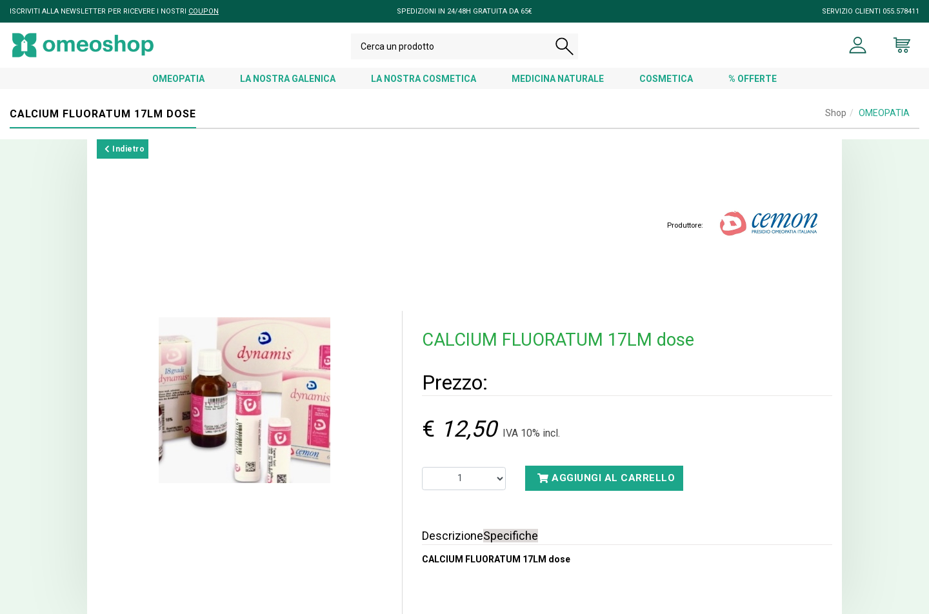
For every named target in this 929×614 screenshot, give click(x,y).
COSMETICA (666, 79)
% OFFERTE (752, 79)
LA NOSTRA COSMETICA (423, 79)
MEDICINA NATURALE (558, 79)
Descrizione (452, 535)
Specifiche (510, 535)
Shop (835, 113)
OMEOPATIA (178, 79)
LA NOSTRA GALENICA (287, 79)
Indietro (125, 149)
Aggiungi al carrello (606, 478)
